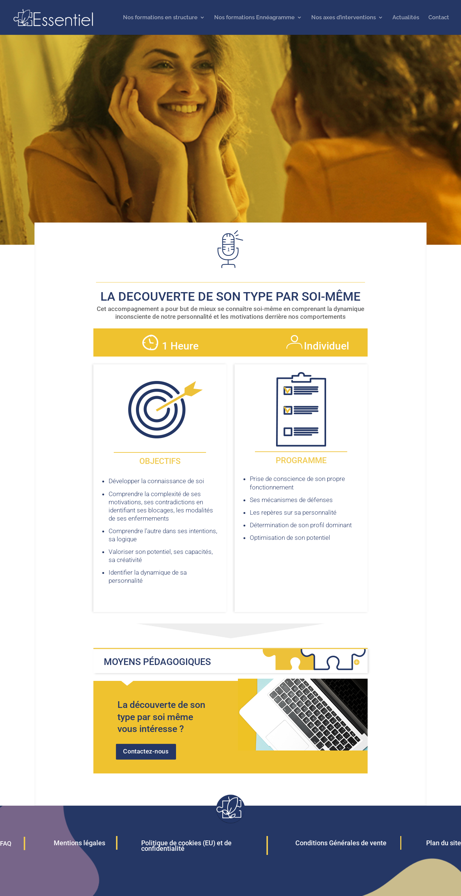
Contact (438, 18)
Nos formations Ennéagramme (254, 18)
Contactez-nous (146, 751)
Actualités (405, 18)
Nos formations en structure (160, 18)
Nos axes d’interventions (343, 18)
